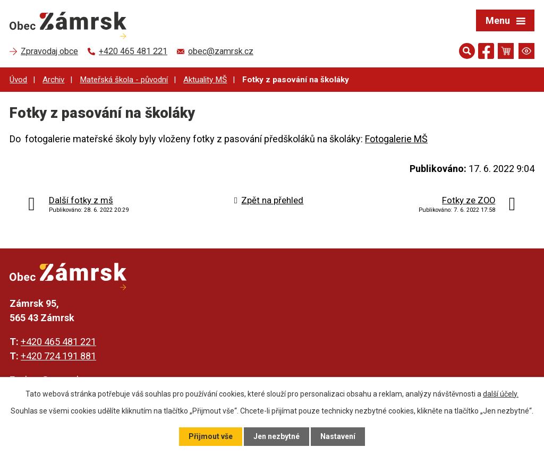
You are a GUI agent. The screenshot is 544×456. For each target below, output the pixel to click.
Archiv (53, 79)
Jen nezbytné (276, 436)
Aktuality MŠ (205, 79)
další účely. (500, 394)
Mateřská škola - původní (124, 79)
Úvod (18, 79)
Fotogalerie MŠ (396, 138)
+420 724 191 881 (58, 356)
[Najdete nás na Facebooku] (486, 53)
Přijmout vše (211, 436)
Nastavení (337, 436)
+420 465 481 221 (58, 341)
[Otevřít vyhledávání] (467, 51)
